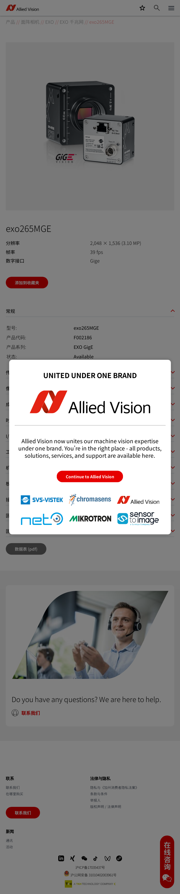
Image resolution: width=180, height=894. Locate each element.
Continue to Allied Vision (90, 476)
